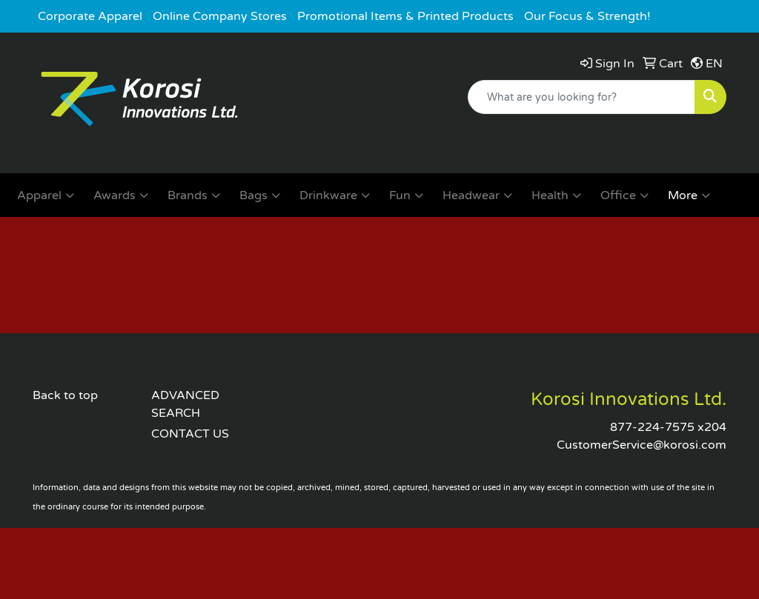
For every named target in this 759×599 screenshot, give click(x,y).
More (689, 195)
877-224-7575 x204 (668, 427)
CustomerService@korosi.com (641, 445)
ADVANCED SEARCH (185, 404)
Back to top (65, 395)
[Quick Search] (581, 97)
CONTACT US (190, 433)
